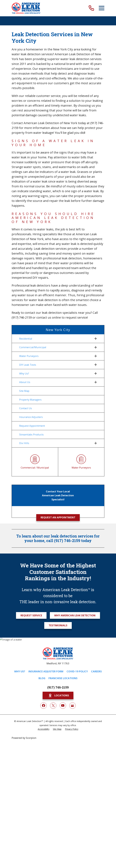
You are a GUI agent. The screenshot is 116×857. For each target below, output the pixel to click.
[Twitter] (53, 706)
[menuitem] (56, 338)
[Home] (26, 8)
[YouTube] (63, 706)
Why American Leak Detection (74, 616)
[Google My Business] (72, 706)
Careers (96, 672)
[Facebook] (43, 706)
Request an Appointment (58, 518)
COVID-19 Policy (77, 672)
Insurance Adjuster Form (45, 672)
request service (76, 317)
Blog (42, 678)
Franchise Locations (62, 678)
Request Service (31, 616)
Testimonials (58, 626)
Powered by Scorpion (24, 738)
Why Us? (19, 672)
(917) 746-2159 (22, 317)
